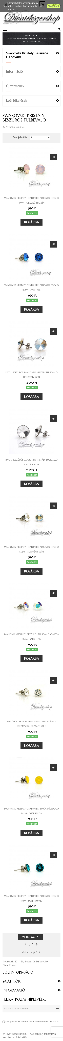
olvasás (55, 1021)
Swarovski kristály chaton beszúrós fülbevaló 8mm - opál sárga (31, 811)
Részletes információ (27, 9)
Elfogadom (53, 6)
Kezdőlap (29, 35)
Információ (14, 71)
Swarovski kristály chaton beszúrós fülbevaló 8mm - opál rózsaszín (31, 200)
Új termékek (15, 86)
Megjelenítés (20, 137)
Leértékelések (16, 101)
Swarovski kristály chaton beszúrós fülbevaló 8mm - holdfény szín (31, 549)
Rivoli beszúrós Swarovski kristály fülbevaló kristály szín (32, 462)
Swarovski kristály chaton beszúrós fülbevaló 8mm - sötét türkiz (31, 898)
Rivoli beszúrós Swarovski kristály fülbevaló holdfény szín (32, 375)
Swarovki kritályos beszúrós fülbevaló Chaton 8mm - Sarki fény (31, 637)
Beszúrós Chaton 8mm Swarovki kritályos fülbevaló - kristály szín (31, 724)
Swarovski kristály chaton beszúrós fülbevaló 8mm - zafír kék (31, 287)
